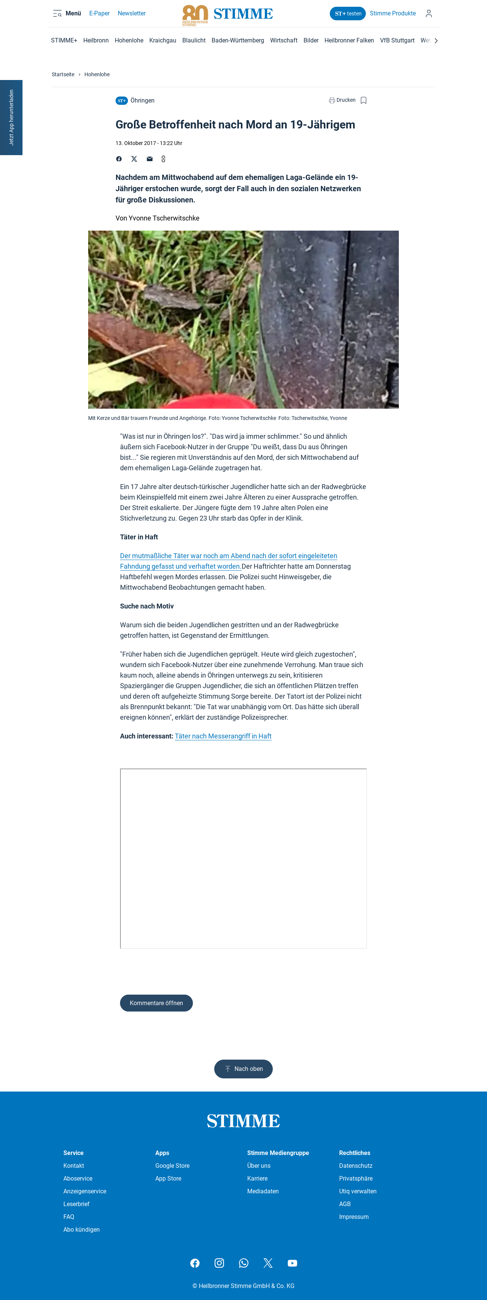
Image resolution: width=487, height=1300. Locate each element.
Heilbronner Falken (349, 40)
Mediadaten (263, 1191)
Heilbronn (96, 40)
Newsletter (130, 16)
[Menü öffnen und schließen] (72, 16)
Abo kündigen (81, 1229)
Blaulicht (194, 40)
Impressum (354, 1216)
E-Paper (98, 16)
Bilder (311, 40)
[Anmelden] (429, 16)
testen (347, 16)
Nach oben (243, 1069)
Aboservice (77, 1178)
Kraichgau (162, 40)
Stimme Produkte (392, 16)
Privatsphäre (356, 1178)
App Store (168, 1178)
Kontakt (73, 1165)
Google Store (172, 1165)
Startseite (63, 74)
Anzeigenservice (84, 1191)
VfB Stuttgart (397, 40)
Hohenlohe (129, 40)
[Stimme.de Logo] (243, 16)
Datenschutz (356, 1165)
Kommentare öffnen (156, 1003)
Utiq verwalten (358, 1191)
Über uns (259, 1165)
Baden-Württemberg (238, 40)
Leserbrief (76, 1204)
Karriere (257, 1178)
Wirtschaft (284, 40)
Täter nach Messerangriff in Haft (223, 736)
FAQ (68, 1216)
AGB (345, 1204)
